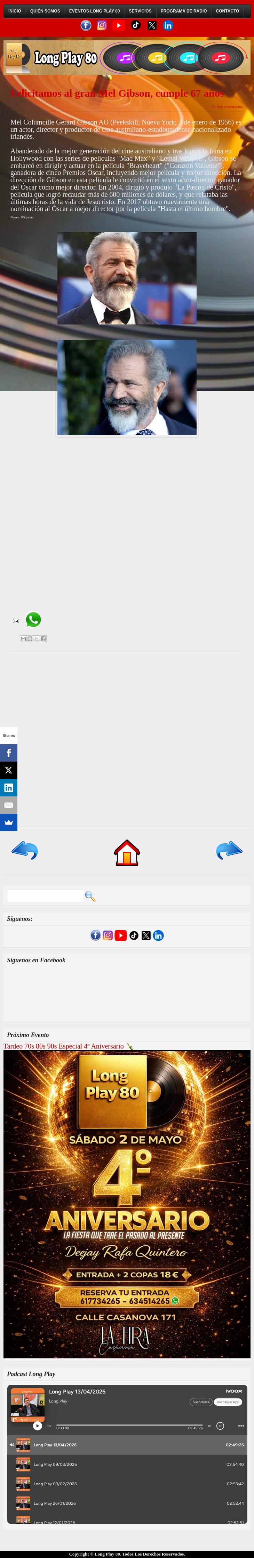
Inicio (14, 11)
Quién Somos (45, 11)
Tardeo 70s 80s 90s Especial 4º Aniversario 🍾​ (68, 1046)
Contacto (227, 11)
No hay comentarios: (228, 106)
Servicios (140, 11)
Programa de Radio (184, 11)
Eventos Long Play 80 (94, 11)
